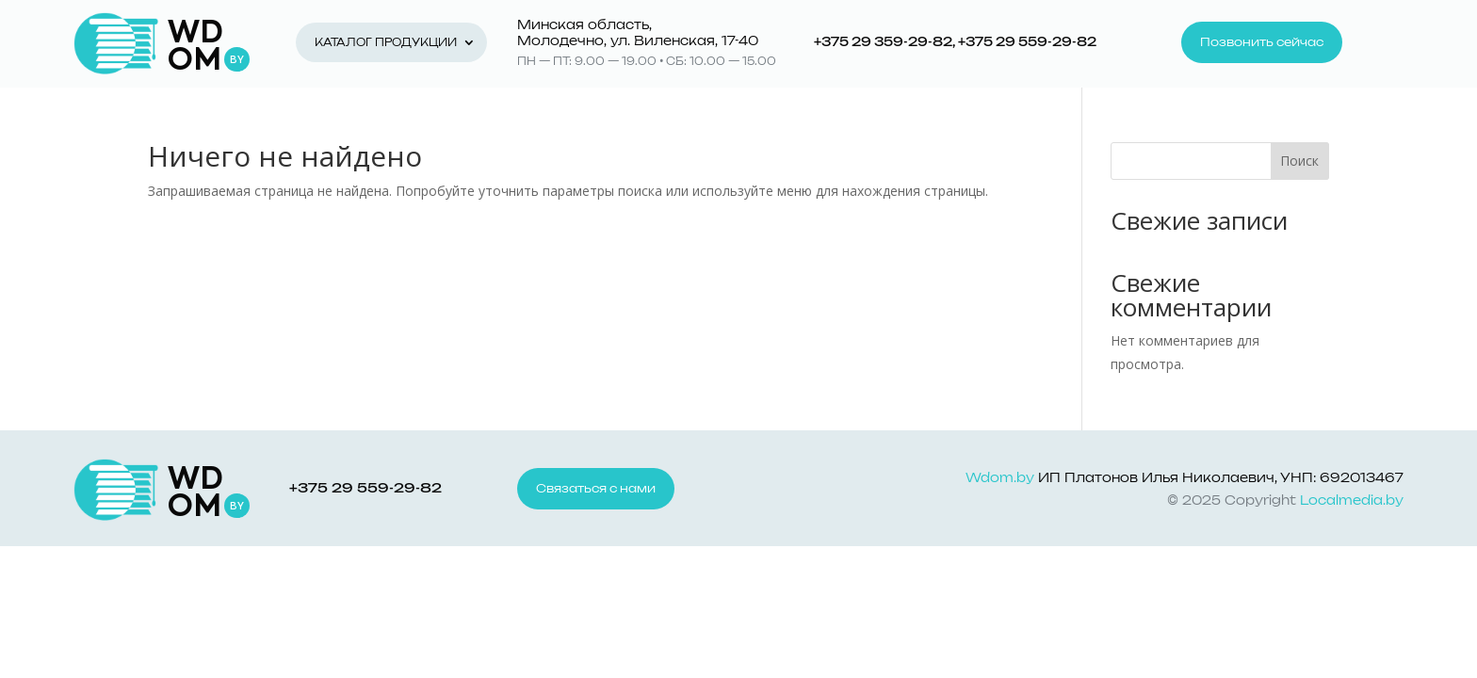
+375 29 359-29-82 (883, 43)
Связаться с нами (596, 488)
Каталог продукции (386, 43)
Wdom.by (1000, 479)
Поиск (1299, 161)
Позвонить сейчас (1261, 42)
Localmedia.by (1352, 501)
